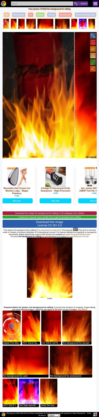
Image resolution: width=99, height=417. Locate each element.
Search (84, 3)
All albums (42, 415)
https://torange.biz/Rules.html (78, 234)
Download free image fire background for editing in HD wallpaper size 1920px (49, 213)
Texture (51, 15)
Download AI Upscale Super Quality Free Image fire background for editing (50, 217)
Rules (89, 413)
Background (18, 15)
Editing (40, 15)
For (30, 15)
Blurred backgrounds (85, 15)
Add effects (82, 309)
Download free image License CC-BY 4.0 (49, 223)
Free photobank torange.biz (48, 230)
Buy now (17, 201)
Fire (6, 15)
